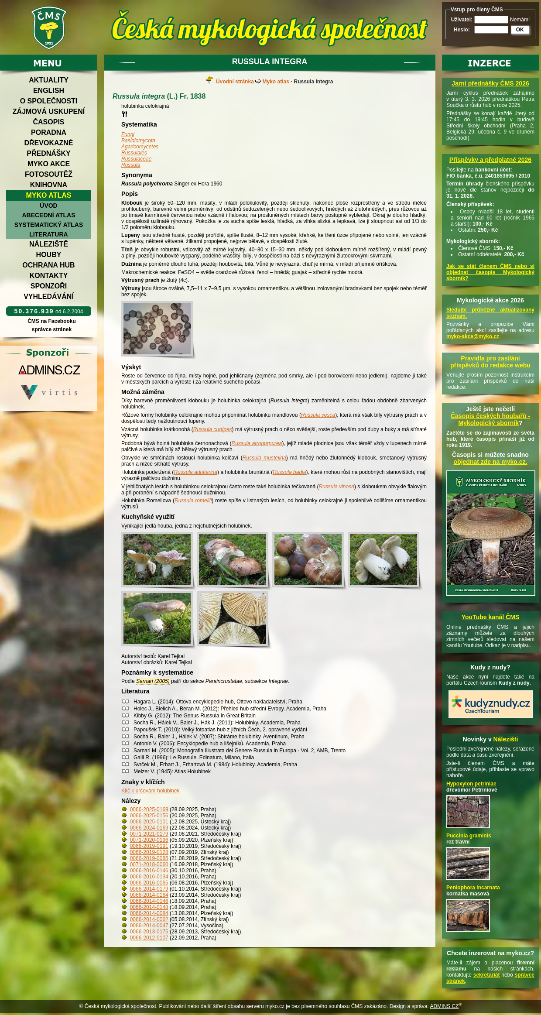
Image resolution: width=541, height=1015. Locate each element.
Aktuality (48, 80)
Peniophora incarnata (473, 888)
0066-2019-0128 (149, 852)
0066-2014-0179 (149, 889)
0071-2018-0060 (149, 864)
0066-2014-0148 (149, 907)
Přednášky (48, 153)
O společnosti (49, 101)
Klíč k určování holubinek (150, 791)
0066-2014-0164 (149, 895)
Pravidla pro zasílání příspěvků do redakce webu (490, 362)
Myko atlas (49, 195)
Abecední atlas (48, 215)
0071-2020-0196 (149, 840)
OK (520, 30)
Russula (130, 165)
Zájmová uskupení (49, 111)
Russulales (134, 153)
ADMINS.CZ (444, 1006)
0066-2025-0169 (149, 809)
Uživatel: (462, 20)
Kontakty (49, 275)
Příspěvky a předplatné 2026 (490, 159)
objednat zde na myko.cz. (490, 461)
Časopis (48, 122)
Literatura (48, 234)
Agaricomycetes (139, 147)
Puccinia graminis (468, 836)
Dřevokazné (48, 143)
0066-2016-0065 (149, 883)
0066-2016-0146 (149, 871)
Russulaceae (136, 159)
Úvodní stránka (235, 82)
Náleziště (48, 244)
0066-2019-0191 (149, 846)
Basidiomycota (138, 140)
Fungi (127, 134)
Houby (49, 254)
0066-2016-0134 (149, 877)
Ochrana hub (48, 265)
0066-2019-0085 (149, 858)
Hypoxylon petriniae (471, 784)
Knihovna (48, 185)
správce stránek (51, 329)
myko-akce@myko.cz (472, 336)
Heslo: (462, 30)
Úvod (48, 205)
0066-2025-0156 (149, 816)
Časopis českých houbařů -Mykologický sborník (490, 419)
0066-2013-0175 (149, 932)
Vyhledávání (49, 296)
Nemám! (520, 20)
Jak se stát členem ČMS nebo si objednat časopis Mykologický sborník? (490, 272)
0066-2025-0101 (149, 822)
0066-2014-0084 (149, 913)
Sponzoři (49, 286)
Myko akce (48, 164)
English (48, 90)
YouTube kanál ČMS (491, 617)
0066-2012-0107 (149, 938)
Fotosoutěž (48, 174)
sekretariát (486, 975)
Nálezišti (505, 739)
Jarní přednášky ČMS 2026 (490, 83)
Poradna (48, 132)
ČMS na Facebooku (51, 321)
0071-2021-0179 (149, 834)
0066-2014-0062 (149, 919)
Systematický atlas (48, 224)
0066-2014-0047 (149, 925)
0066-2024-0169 (149, 828)
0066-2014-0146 (149, 901)
